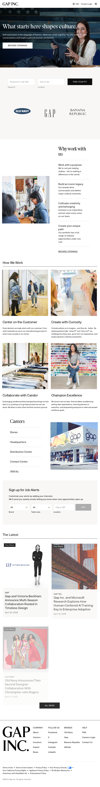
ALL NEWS (49, 710)
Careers (36, 737)
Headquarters (14, 442)
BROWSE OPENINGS (72, 251)
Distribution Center (17, 451)
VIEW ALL (10, 471)
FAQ (84, 732)
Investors (37, 742)
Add (83, 507)
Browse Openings (17, 45)
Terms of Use (8, 768)
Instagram (53, 742)
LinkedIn (52, 752)
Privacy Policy (41, 768)
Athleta (67, 747)
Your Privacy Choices (58, 768)
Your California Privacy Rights (14, 770)
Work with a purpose (75, 169)
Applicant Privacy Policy (39, 770)
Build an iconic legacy (75, 189)
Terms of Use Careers (24, 768)
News (35, 752)
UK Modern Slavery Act (60, 770)
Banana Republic (72, 742)
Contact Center (14, 461)
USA (76, 4)
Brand (11, 512)
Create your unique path (75, 234)
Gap (66, 737)
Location (41, 91)
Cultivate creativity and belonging (75, 210)
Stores (9, 432)
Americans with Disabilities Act (15, 773)
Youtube (52, 747)
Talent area (35, 512)
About (35, 732)
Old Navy (68, 732)
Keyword (11, 91)
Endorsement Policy (38, 773)
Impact (36, 747)
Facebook (52, 732)
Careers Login (86, 4)
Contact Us (87, 742)
